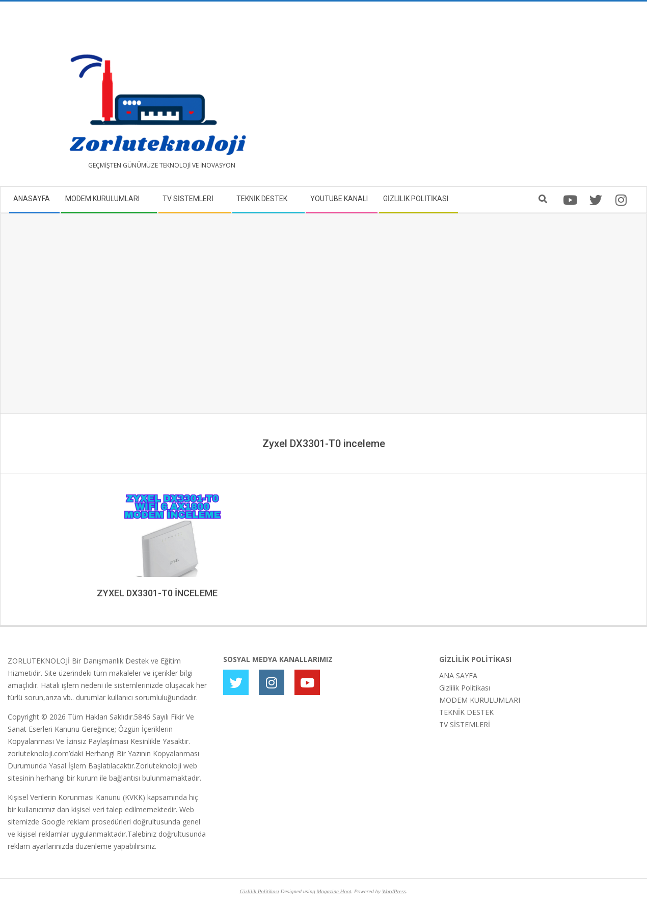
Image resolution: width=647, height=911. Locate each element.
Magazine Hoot (333, 891)
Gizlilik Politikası (464, 688)
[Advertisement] (481, 97)
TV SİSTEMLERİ (464, 724)
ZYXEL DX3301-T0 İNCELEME (157, 593)
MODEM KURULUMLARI (479, 700)
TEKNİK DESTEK (466, 712)
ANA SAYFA (458, 675)
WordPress (394, 891)
